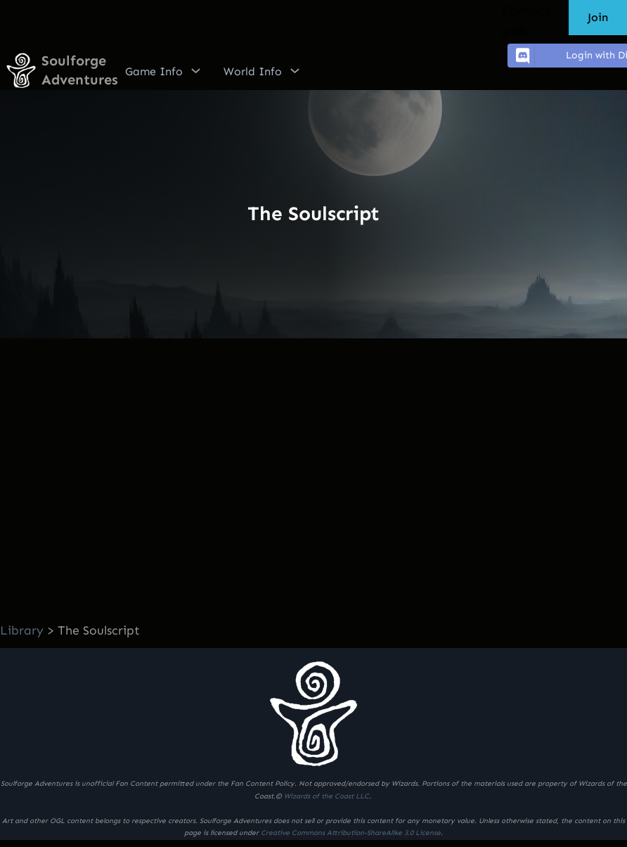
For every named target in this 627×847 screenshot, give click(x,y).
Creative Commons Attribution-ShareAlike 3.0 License (351, 833)
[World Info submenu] (295, 70)
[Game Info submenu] (195, 70)
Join (598, 17)
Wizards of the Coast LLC (326, 796)
